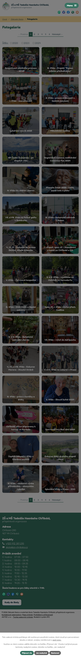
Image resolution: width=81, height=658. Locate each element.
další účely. (57, 640)
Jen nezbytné (41, 653)
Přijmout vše (27, 653)
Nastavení (55, 653)
